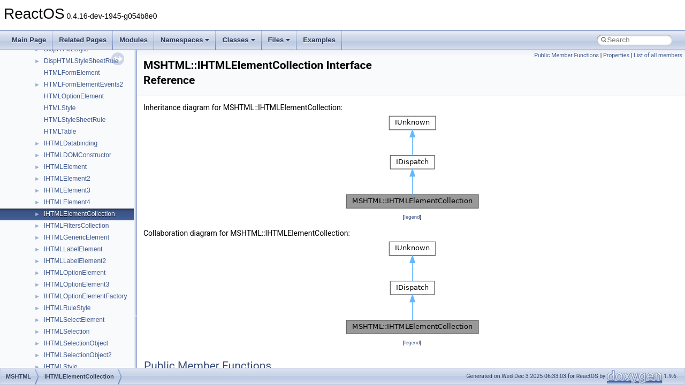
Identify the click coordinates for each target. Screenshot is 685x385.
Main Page (29, 40)
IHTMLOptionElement (74, 272)
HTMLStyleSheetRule (74, 120)
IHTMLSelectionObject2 (78, 355)
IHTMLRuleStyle (67, 308)
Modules (133, 40)
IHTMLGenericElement (76, 237)
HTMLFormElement (72, 72)
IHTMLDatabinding (70, 143)
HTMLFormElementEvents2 (83, 84)
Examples (319, 40)
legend (412, 217)
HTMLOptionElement (74, 96)
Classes (238, 40)
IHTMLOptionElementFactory (85, 296)
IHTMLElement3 (67, 190)
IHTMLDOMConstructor (77, 155)
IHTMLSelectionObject (76, 343)
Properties (616, 55)
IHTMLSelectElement (74, 320)
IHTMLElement (65, 167)
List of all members (658, 55)
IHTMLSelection (66, 331)
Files (279, 40)
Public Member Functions (566, 55)
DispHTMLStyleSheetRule (81, 61)
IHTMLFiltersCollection (76, 225)
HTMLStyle (59, 108)
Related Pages (82, 40)
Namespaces (185, 40)
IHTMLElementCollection (79, 214)
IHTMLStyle (61, 367)
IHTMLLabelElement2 (75, 261)
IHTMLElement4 (67, 202)
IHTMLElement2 (67, 178)
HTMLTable (60, 131)
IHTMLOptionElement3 (76, 284)
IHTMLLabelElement (73, 249)
